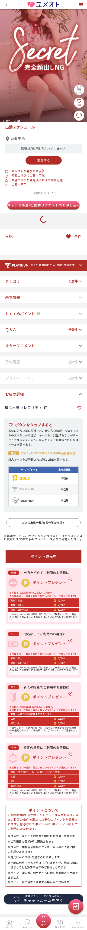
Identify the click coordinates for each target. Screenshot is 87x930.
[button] (6, 4)
